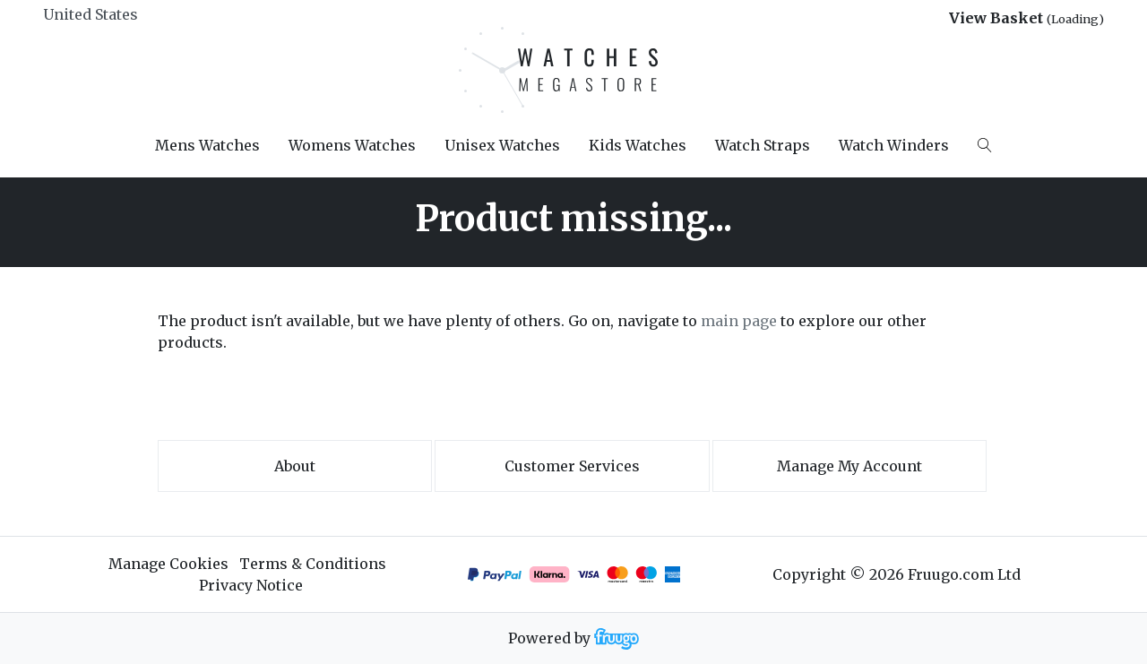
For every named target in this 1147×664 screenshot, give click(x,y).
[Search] (985, 145)
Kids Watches (637, 145)
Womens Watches (352, 145)
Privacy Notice (251, 585)
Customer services (572, 466)
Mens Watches (207, 145)
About (294, 466)
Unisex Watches (502, 145)
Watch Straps (762, 145)
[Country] (120, 14)
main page (739, 321)
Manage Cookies (168, 564)
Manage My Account (849, 466)
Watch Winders (894, 145)
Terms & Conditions (312, 564)
